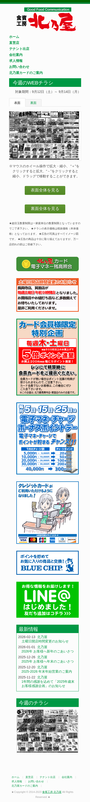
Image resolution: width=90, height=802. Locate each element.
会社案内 (16, 55)
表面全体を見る (45, 190)
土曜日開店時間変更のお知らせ (45, 641)
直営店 (14, 43)
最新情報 (28, 629)
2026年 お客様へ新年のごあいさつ (48, 651)
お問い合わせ (19, 67)
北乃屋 (42, 637)
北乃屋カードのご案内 (26, 73)
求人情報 (16, 61)
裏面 (33, 103)
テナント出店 (19, 49)
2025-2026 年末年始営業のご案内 (47, 671)
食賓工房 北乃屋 (48, 19)
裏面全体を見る (45, 208)
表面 (17, 103)
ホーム (14, 37)
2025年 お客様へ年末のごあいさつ (48, 661)
